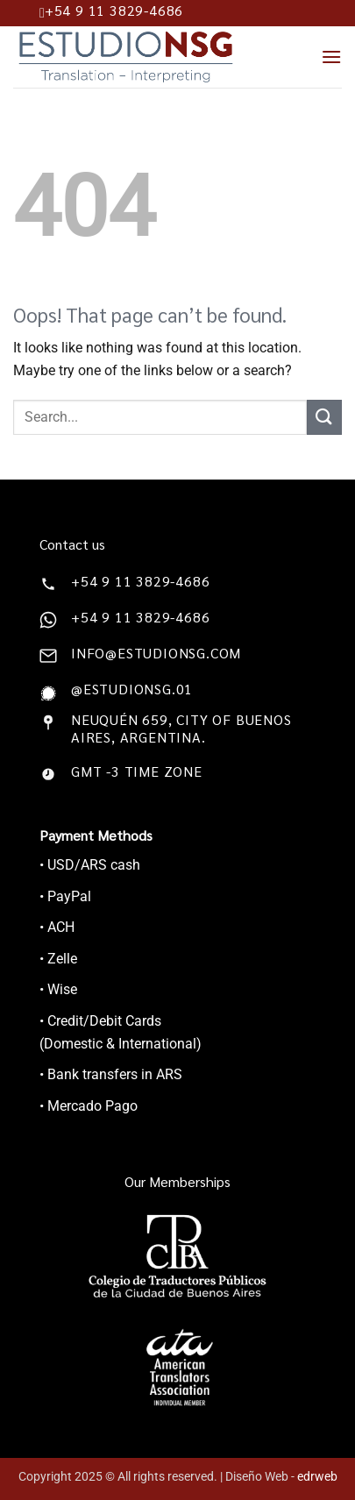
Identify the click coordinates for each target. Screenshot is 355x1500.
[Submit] (324, 417)
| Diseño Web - (278, 1476)
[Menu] (331, 56)
